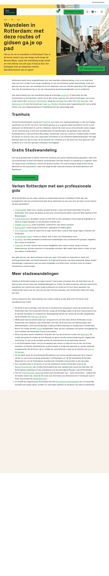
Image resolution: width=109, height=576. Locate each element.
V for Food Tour (21, 231)
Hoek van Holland (50, 104)
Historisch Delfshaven (37, 101)
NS (19, 355)
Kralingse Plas (61, 101)
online (39, 329)
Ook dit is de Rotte (39, 317)
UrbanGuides (20, 210)
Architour (19, 239)
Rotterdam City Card (73, 12)
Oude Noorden (82, 101)
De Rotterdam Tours (23, 237)
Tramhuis (46, 122)
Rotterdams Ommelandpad (67, 382)
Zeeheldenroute (40, 379)
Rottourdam (20, 228)
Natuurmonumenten (23, 367)
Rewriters (85, 334)
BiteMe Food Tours (23, 225)
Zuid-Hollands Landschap (33, 373)
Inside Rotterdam (22, 219)
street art (65, 95)
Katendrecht (17, 104)
